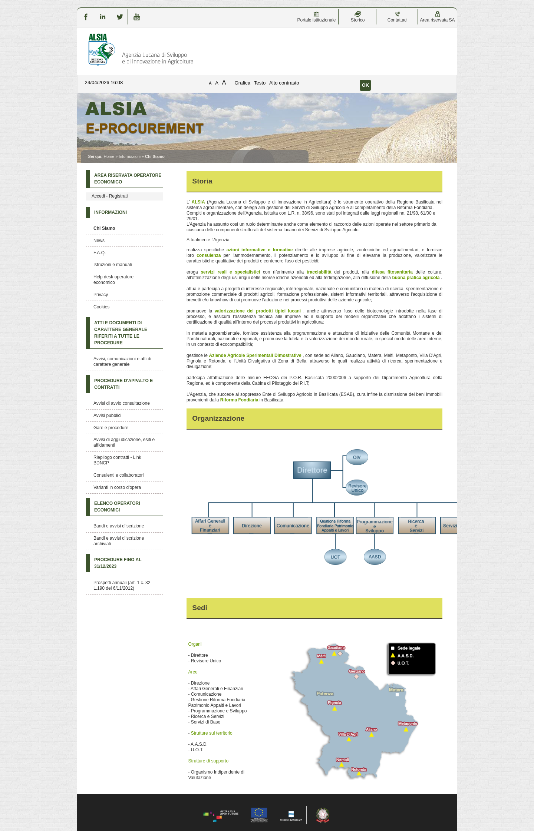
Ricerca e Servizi (207, 716)
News (99, 240)
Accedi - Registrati (110, 196)
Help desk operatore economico (113, 279)
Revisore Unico (206, 660)
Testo (260, 83)
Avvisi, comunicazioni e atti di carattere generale (122, 361)
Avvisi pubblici (107, 415)
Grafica (243, 83)
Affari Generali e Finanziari (217, 688)
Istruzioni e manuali (112, 264)
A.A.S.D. (199, 744)
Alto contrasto (284, 83)
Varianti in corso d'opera (117, 487)
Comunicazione (206, 694)
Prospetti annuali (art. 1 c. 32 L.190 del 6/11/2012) (121, 585)
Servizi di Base (205, 722)
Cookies (101, 306)
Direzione (200, 683)
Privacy (100, 294)
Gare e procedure (110, 427)
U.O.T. (197, 749)
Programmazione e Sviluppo (219, 711)
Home (108, 156)
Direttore (199, 655)
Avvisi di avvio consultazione (121, 403)
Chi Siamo (104, 228)
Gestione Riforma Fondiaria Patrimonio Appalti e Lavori (216, 702)
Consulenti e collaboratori (118, 475)
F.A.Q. (99, 252)
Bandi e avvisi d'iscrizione (118, 526)
